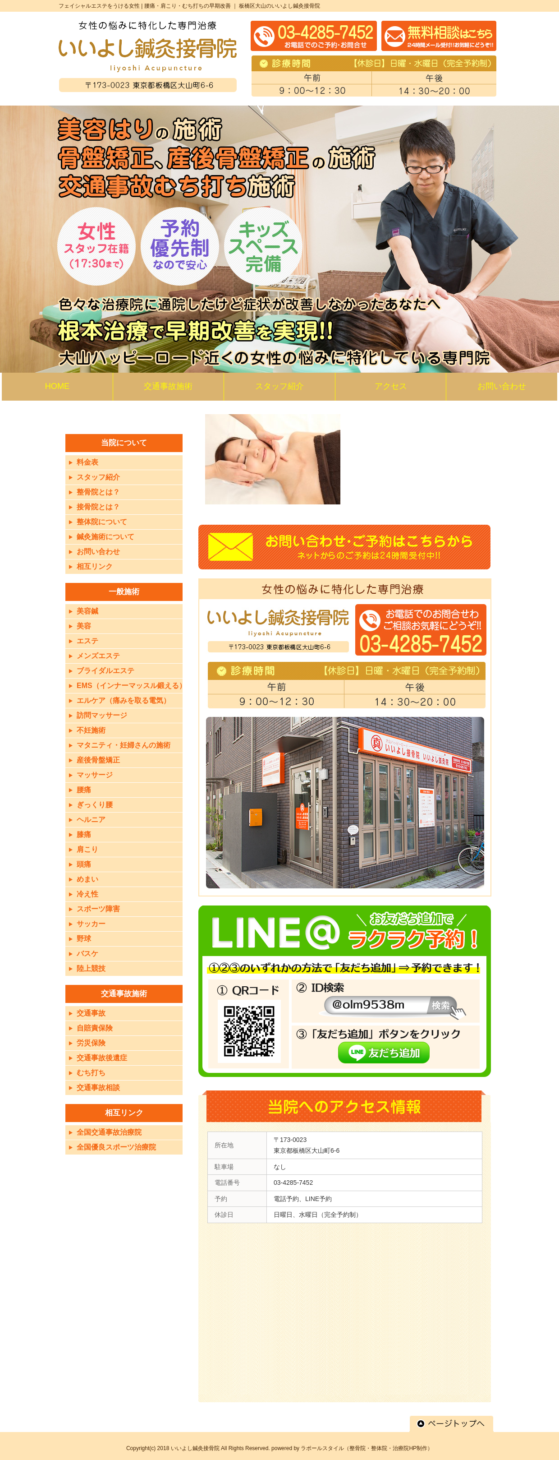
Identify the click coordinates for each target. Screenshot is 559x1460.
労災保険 (91, 1043)
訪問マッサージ (102, 715)
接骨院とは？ (98, 507)
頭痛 (84, 864)
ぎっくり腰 (95, 805)
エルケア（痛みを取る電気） (123, 700)
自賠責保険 (95, 1028)
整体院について (102, 522)
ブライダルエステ (105, 671)
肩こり (87, 849)
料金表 (87, 462)
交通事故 (91, 1013)
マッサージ (95, 775)
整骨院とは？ (98, 492)
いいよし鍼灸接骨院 (195, 1448)
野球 (84, 939)
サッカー (91, 924)
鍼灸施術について (105, 537)
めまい (87, 879)
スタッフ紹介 (98, 477)
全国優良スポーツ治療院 (116, 1147)
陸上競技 (91, 968)
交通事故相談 (98, 1087)
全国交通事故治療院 (109, 1132)
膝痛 (84, 834)
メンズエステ (98, 656)
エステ (87, 641)
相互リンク (95, 566)
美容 (84, 626)
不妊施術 (91, 730)
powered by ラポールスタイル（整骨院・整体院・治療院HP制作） (352, 1448)
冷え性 (87, 894)
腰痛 (84, 790)
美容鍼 (87, 611)
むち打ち (91, 1073)
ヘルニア (91, 819)
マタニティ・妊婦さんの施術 (123, 745)
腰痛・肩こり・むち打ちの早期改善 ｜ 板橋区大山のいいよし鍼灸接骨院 (232, 6)
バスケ (87, 953)
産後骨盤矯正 (98, 760)
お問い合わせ (98, 551)
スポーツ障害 (98, 909)
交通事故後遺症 (102, 1058)
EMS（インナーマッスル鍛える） (131, 685)
